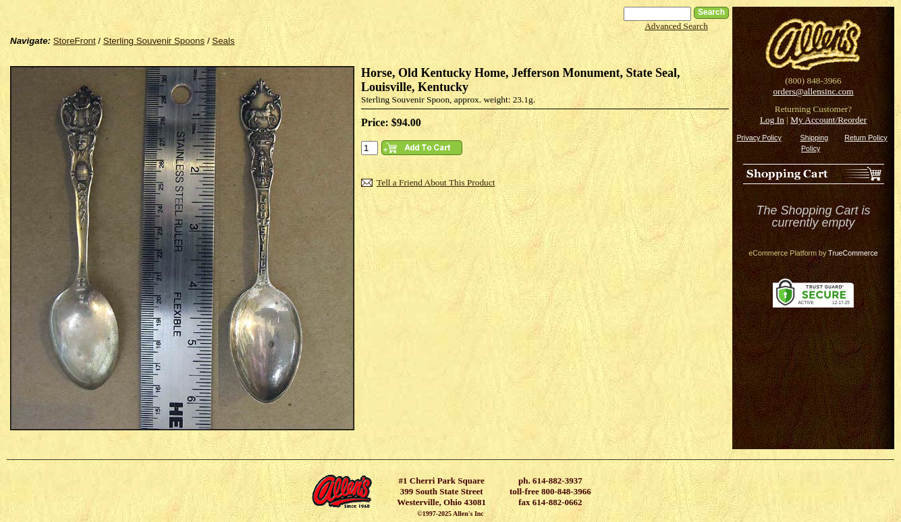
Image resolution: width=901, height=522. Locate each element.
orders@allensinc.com (813, 91)
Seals (223, 41)
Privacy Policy (758, 138)
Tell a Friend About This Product (436, 182)
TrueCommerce (853, 253)
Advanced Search (676, 26)
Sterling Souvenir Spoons (153, 41)
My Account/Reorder (828, 120)
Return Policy (865, 138)
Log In (772, 120)
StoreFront (74, 41)
